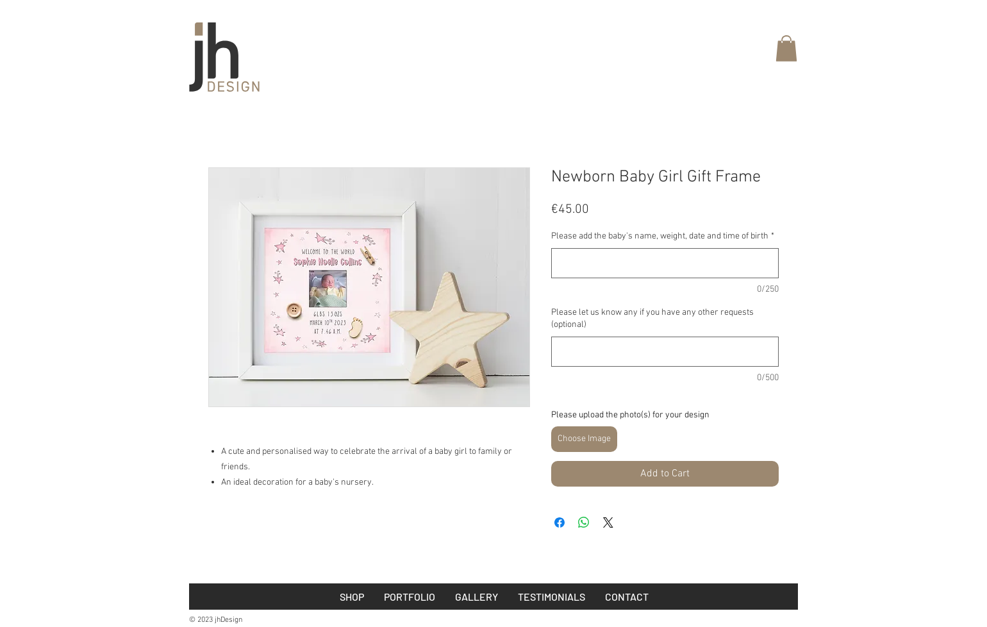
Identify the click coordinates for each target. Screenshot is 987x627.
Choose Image (584, 438)
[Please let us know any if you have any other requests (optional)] (665, 351)
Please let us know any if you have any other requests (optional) (652, 319)
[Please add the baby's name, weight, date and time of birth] (665, 263)
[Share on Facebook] (559, 522)
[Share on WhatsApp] (584, 522)
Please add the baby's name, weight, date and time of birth (662, 236)
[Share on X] (608, 522)
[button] (786, 48)
